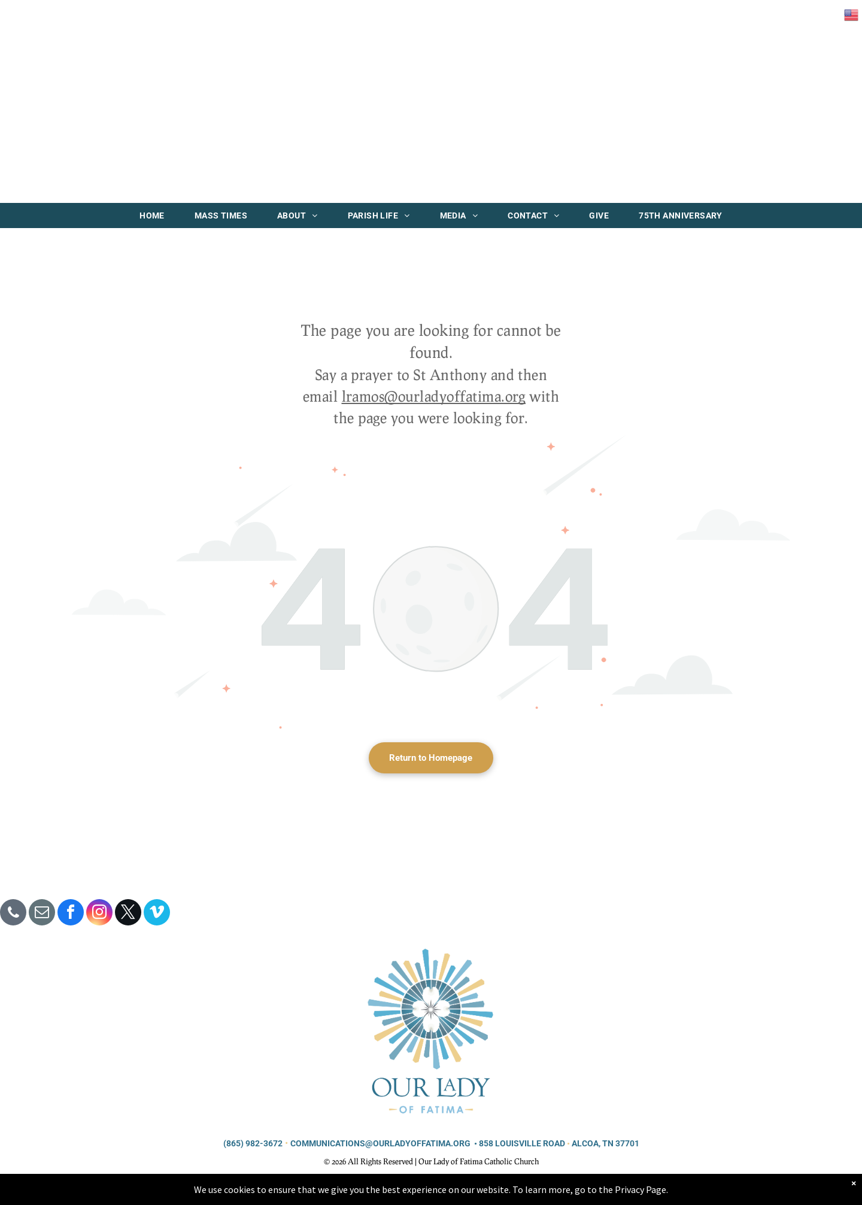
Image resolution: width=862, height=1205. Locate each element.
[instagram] (99, 913)
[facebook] (70, 913)
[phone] (13, 913)
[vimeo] (157, 913)
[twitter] (128, 913)
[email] (42, 913)
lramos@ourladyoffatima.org (434, 396)
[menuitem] (152, 215)
